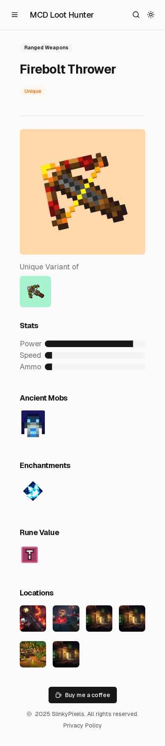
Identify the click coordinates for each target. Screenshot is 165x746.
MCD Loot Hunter (62, 14)
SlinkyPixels (68, 714)
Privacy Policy (82, 725)
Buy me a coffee (82, 695)
